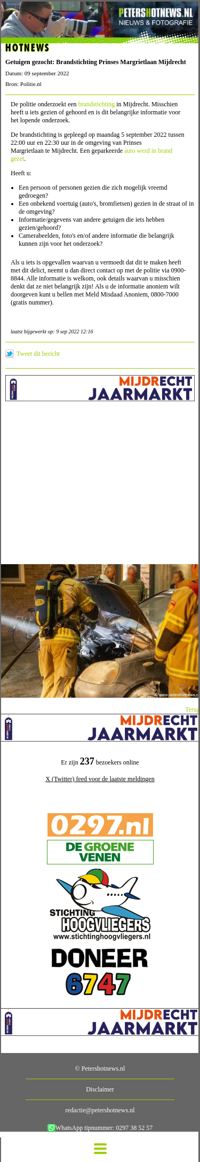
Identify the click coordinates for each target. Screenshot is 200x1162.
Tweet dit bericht (38, 353)
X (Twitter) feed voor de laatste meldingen (99, 779)
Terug (192, 709)
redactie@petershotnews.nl (99, 1110)
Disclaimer (100, 1089)
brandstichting (96, 104)
